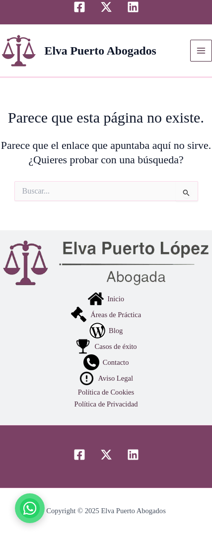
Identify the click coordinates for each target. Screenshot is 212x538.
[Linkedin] (133, 7)
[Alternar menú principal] (201, 51)
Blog (106, 330)
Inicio (106, 299)
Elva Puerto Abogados (100, 50)
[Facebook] (79, 7)
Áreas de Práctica (106, 315)
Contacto (106, 362)
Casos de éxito (106, 346)
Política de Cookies (106, 392)
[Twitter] (106, 7)
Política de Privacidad (106, 404)
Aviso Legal (106, 378)
